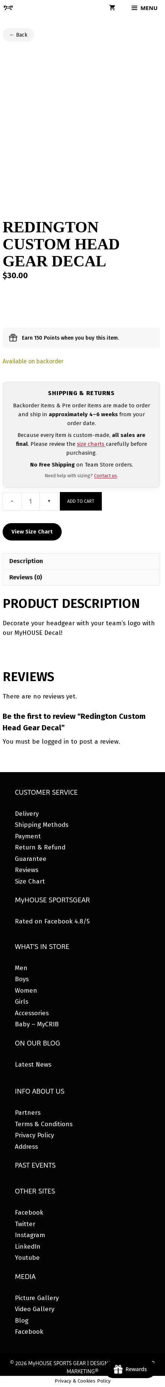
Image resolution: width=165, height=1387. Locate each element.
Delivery (27, 814)
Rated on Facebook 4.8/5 (52, 921)
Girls (21, 1002)
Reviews (26, 870)
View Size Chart (32, 531)
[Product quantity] (30, 501)
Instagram (30, 1235)
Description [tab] (26, 561)
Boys (22, 979)
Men (21, 968)
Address (26, 1147)
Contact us (105, 475)
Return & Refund (40, 847)
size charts (91, 444)
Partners (28, 1113)
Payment (28, 836)
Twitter (25, 1224)
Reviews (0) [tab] (25, 577)
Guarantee (30, 859)
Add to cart (80, 501)
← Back (18, 35)
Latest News (33, 1064)
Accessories (32, 1013)
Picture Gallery (37, 1298)
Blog (21, 1320)
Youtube (27, 1258)
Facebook (29, 1212)
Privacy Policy (34, 1135)
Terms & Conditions (43, 1124)
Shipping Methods (41, 825)
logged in (55, 741)
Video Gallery (34, 1309)
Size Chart (30, 881)
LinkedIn (28, 1246)
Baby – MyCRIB (37, 1024)
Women (26, 990)
